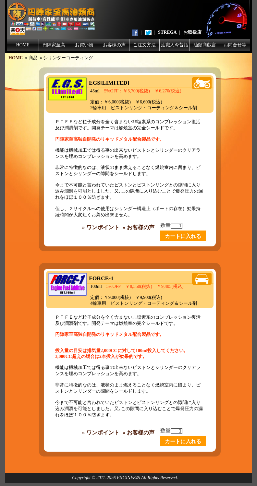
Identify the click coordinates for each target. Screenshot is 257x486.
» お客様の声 (138, 227)
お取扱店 (192, 32)
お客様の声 (114, 44)
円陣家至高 (54, 44)
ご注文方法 (144, 44)
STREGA (167, 32)
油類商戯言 (204, 44)
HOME (22, 44)
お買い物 (84, 44)
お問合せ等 (235, 44)
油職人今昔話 (174, 44)
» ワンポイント (100, 227)
